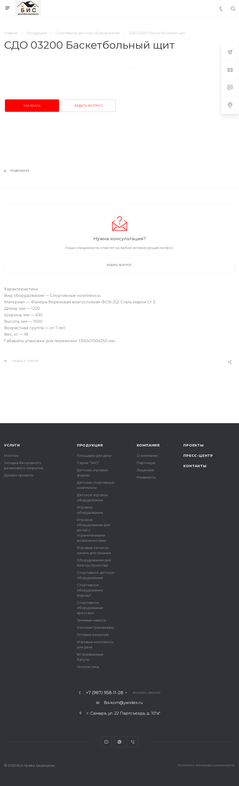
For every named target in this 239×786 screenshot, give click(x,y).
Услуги (12, 445)
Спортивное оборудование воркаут (90, 590)
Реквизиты (146, 477)
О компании (147, 455)
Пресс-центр (198, 455)
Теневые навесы (91, 620)
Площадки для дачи (94, 455)
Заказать (31, 105)
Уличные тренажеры (95, 627)
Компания (148, 445)
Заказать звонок (147, 692)
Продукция (90, 445)
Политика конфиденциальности (206, 765)
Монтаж (11, 455)
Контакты (194, 466)
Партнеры (146, 463)
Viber (132, 741)
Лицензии (145, 470)
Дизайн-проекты (18, 475)
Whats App (119, 741)
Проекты (193, 445)
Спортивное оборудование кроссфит (90, 607)
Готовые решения (92, 635)
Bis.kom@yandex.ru (123, 702)
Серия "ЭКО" (88, 463)
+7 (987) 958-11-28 (104, 693)
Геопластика (88, 667)
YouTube (106, 741)
